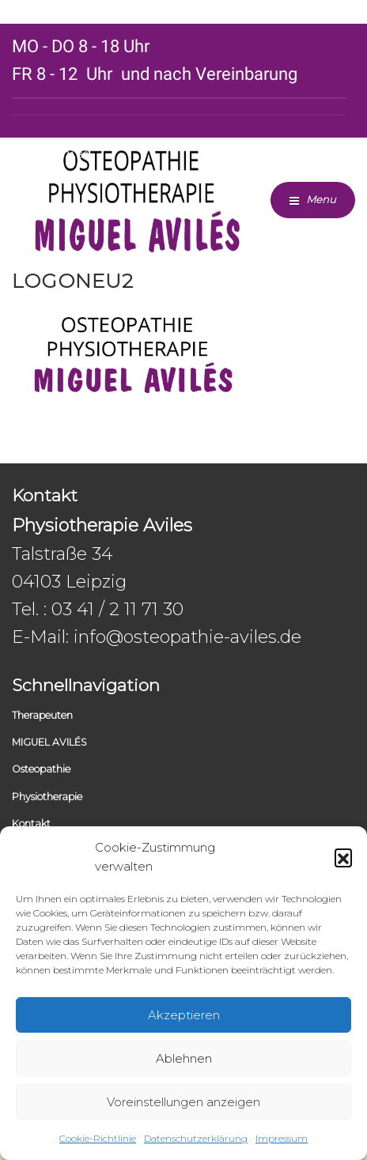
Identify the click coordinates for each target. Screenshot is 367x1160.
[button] (343, 857)
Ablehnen (184, 1058)
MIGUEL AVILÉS (49, 742)
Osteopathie (41, 769)
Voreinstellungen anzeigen (183, 1101)
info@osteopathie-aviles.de (187, 637)
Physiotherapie (47, 797)
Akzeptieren (184, 1014)
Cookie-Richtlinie (97, 1138)
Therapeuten (42, 715)
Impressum (281, 1138)
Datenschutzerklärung (196, 1138)
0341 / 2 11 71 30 (50, 155)
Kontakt (31, 823)
